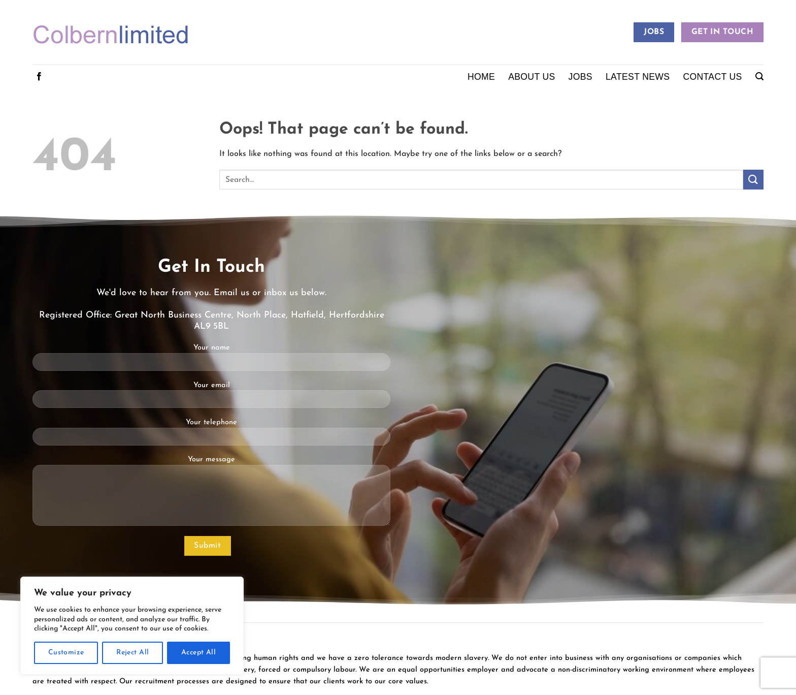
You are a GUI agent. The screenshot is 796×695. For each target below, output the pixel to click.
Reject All (132, 652)
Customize (66, 652)
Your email (211, 399)
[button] (759, 76)
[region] (132, 626)
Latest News (638, 77)
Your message (211, 494)
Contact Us (712, 77)
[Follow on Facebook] (39, 76)
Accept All (198, 652)
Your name (211, 361)
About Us (531, 77)
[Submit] (753, 179)
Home (481, 77)
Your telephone (211, 436)
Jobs (580, 77)
